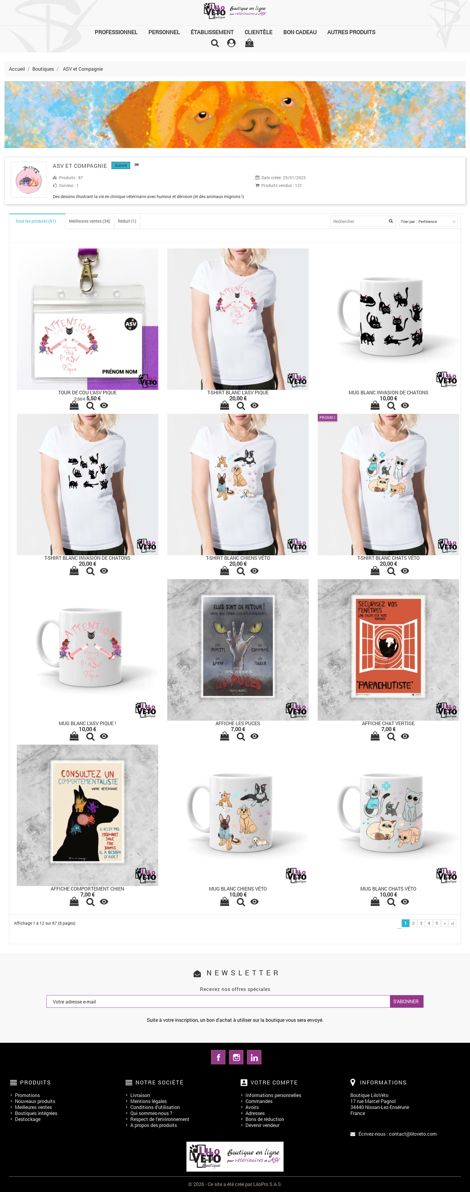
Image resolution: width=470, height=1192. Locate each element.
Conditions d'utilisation (155, 1107)
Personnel (164, 32)
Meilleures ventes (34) (89, 221)
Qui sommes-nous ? (151, 1113)
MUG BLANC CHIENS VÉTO (238, 888)
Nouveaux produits (35, 1101)
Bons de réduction (264, 1119)
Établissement (212, 32)
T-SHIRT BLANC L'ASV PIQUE (238, 392)
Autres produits (351, 32)
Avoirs (252, 1107)
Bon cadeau (300, 32)
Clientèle (258, 32)
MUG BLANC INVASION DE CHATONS (388, 392)
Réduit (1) (127, 221)
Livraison (140, 1095)
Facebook (218, 1057)
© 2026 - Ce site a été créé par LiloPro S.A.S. (235, 1184)
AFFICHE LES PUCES (238, 723)
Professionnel (116, 32)
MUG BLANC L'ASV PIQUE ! (87, 723)
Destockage (27, 1119)
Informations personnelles (273, 1095)
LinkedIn (254, 1057)
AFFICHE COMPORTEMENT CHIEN (87, 888)
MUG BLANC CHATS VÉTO (388, 888)
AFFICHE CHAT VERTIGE (388, 723)
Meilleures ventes (33, 1107)
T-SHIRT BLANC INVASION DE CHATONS (87, 558)
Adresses (255, 1113)
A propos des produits (153, 1125)
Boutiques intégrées (36, 1113)
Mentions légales (148, 1101)
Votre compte (274, 1082)
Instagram (236, 1057)
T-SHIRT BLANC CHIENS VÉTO (238, 558)
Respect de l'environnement (159, 1119)
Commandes (258, 1101)
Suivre (121, 165)
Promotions (27, 1095)
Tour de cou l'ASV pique (87, 392)
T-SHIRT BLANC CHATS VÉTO (388, 558)
